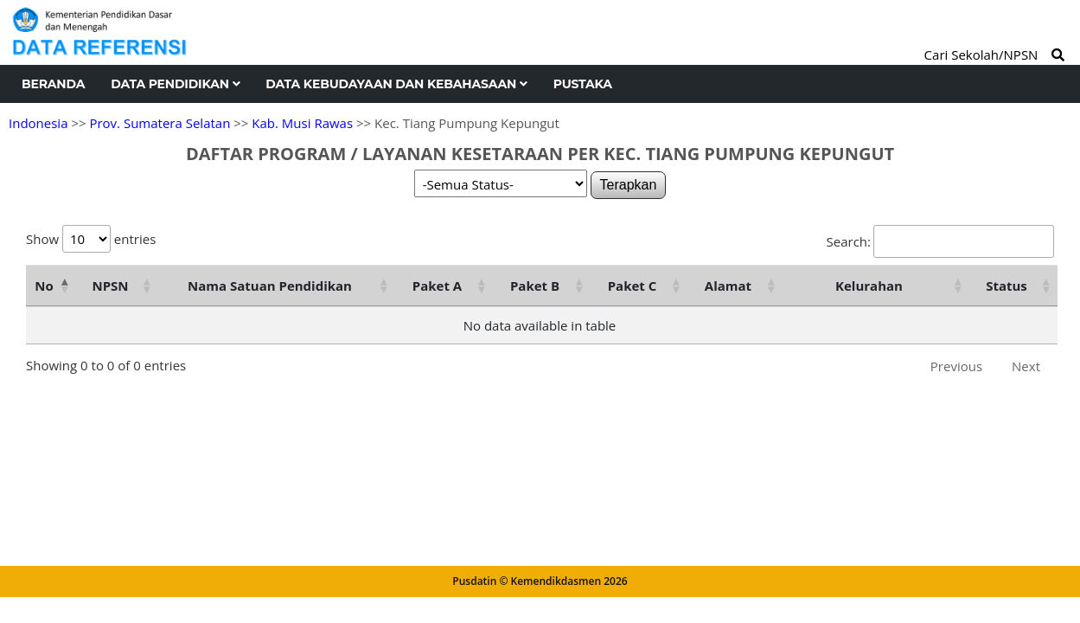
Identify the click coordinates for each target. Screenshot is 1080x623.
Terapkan (628, 184)
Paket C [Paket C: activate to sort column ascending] (632, 285)
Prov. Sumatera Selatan (159, 123)
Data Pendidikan (175, 84)
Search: (940, 241)
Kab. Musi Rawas (302, 123)
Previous (956, 366)
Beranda (53, 84)
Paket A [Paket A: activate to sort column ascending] (437, 285)
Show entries (91, 239)
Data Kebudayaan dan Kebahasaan (396, 84)
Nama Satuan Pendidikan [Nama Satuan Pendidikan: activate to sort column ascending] (270, 285)
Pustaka (582, 84)
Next (1026, 366)
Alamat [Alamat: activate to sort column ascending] (728, 285)
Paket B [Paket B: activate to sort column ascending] (534, 285)
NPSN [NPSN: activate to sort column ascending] (110, 285)
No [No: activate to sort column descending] (44, 285)
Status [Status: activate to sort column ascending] (1006, 285)
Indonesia (38, 123)
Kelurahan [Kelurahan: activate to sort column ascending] (869, 285)
